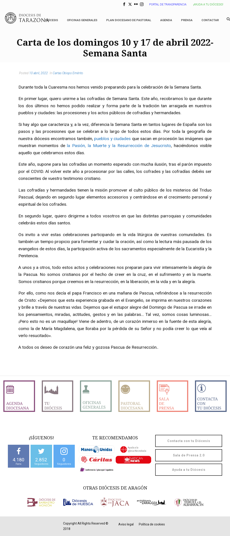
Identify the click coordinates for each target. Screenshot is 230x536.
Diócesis (51, 20)
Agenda (166, 20)
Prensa (186, 20)
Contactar (210, 20)
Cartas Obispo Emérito (68, 73)
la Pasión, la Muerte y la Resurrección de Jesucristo (119, 145)
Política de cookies (152, 524)
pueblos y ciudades (112, 138)
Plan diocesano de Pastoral (128, 20)
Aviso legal (126, 524)
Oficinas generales (82, 20)
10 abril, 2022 (38, 73)
